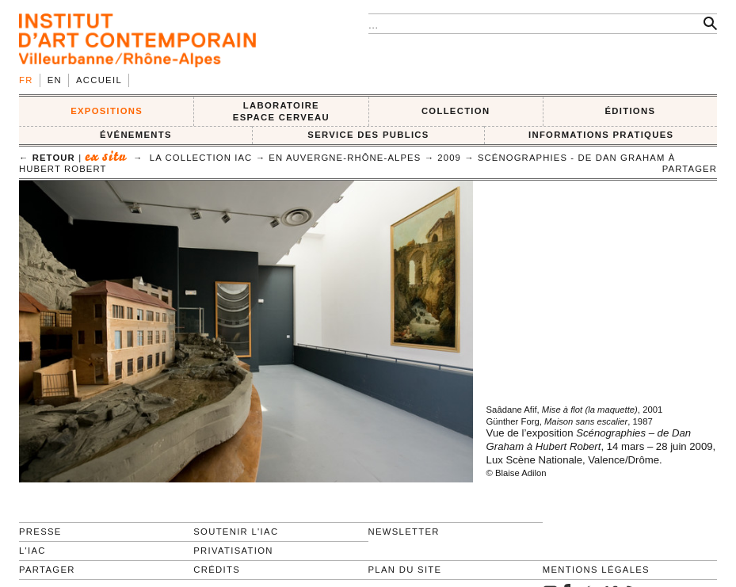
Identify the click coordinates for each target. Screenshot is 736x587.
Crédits (216, 569)
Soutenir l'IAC (235, 531)
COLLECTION (455, 111)
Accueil (99, 80)
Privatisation (233, 550)
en (55, 80)
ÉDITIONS (629, 111)
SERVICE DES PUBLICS (368, 134)
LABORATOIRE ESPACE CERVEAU (281, 111)
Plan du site (405, 569)
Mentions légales (596, 569)
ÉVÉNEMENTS (136, 134)
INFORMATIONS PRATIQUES (600, 134)
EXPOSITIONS (107, 111)
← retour (47, 157)
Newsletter (404, 531)
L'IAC (32, 550)
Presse (40, 531)
